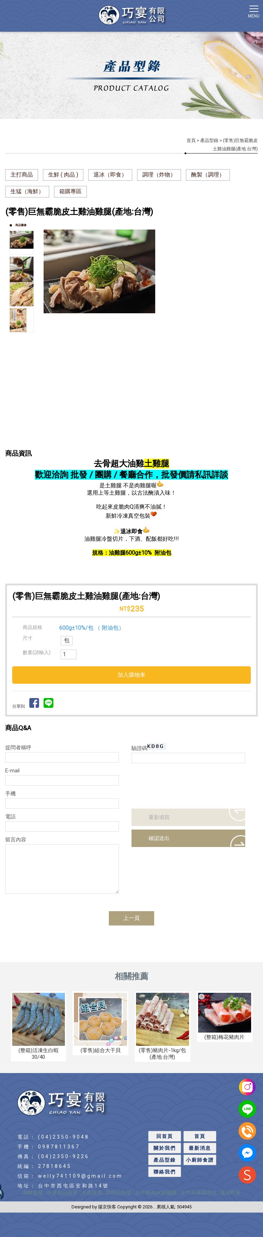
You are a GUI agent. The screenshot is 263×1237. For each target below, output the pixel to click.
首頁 (191, 140)
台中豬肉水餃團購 (156, 1193)
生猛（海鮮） (27, 191)
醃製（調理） (208, 174)
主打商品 (21, 174)
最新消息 (200, 1148)
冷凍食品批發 (62, 1193)
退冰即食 (230, 1193)
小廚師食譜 (200, 1160)
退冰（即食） (110, 174)
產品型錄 (209, 140)
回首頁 (164, 1136)
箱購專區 (70, 191)
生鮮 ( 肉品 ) (63, 174)
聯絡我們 (164, 1172)
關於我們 (164, 1148)
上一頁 (131, 918)
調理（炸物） (159, 174)
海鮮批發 (32, 1193)
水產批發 (91, 1193)
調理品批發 (119, 1193)
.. (154, 1206)
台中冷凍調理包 (198, 1193)
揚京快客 (107, 1206)
